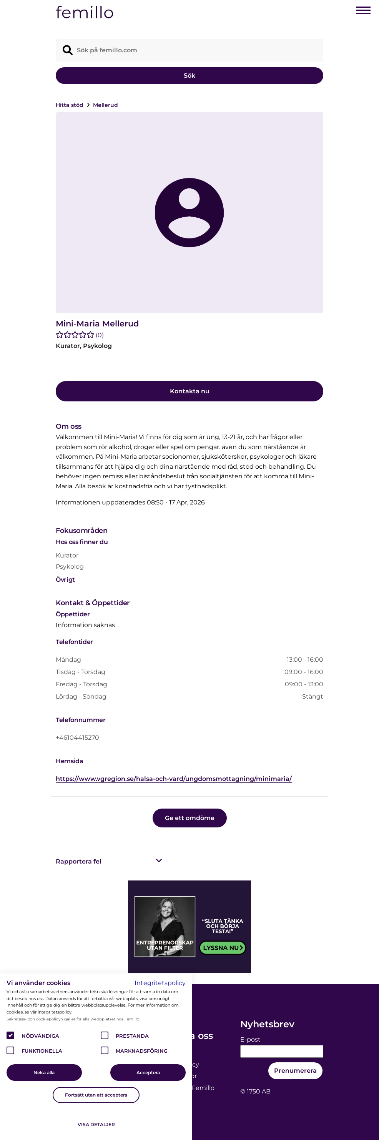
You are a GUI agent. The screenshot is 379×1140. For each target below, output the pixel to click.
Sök (189, 75)
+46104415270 (77, 737)
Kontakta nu (189, 391)
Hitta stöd (70, 105)
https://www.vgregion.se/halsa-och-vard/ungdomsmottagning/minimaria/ (174, 778)
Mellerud (105, 105)
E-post (250, 1039)
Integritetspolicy (160, 983)
